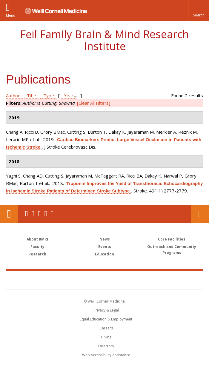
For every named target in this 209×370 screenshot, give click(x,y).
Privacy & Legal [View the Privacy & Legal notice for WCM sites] (106, 310)
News (104, 239)
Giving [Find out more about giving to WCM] (106, 337)
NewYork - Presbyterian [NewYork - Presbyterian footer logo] (145, 279)
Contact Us (200, 214)
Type (48, 95)
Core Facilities (171, 239)
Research (37, 254)
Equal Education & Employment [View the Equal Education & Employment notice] (106, 319)
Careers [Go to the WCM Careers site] (106, 328)
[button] (198, 10)
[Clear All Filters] (93, 103)
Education (104, 254)
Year (68, 95)
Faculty (37, 246)
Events (104, 246)
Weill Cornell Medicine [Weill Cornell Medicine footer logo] (70, 279)
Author (13, 95)
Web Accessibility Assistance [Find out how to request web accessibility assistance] (106, 354)
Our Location (9, 214)
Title (31, 95)
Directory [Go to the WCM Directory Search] (106, 346)
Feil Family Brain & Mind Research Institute (104, 40)
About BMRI (37, 239)
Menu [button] (10, 15)
